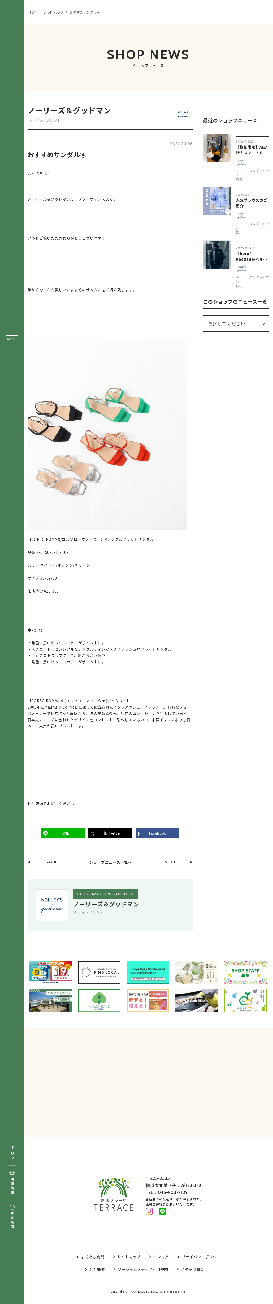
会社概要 (97, 1274)
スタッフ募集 (192, 1274)
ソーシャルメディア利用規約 (143, 1274)
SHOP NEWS (53, 12)
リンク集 (161, 1261)
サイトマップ (129, 1261)
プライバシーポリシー (201, 1261)
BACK (53, 863)
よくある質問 (92, 1261)
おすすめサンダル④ (85, 12)
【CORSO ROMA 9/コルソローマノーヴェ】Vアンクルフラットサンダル (92, 541)
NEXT (171, 863)
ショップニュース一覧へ (112, 864)
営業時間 (12, 1217)
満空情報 (12, 1183)
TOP (12, 1153)
